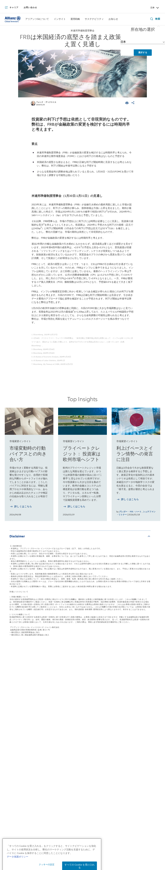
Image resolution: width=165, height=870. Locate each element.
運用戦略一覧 (78, 686)
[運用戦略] (75, 19)
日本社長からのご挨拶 (17, 699)
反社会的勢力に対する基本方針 (135, 853)
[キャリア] (11, 7)
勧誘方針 (110, 853)
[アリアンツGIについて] (37, 19)
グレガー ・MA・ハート (130, 511)
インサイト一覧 (47, 686)
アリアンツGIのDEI (15, 770)
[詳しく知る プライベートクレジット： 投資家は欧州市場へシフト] (74, 506)
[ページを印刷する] (127, 103)
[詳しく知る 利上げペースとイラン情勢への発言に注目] (127, 499)
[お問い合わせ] (30, 7)
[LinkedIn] (90, 805)
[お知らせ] (113, 19)
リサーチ (74, 733)
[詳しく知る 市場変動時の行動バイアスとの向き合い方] (21, 506)
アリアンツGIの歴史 (16, 730)
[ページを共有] (133, 103)
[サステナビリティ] (94, 19)
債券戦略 (74, 702)
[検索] (154, 19)
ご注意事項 (139, 857)
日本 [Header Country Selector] (154, 8)
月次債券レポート (47, 730)
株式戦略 (74, 695)
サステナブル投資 (111, 695)
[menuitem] (37, 19)
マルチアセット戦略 (80, 709)
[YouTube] (74, 805)
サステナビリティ (113, 686)
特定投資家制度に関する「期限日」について (105, 857)
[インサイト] (60, 19)
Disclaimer (17, 536)
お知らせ (139, 686)
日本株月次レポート (48, 713)
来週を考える (44, 706)
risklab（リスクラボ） (82, 726)
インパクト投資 (110, 702)
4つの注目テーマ (46, 737)
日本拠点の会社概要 (16, 706)
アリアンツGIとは (15, 724)
